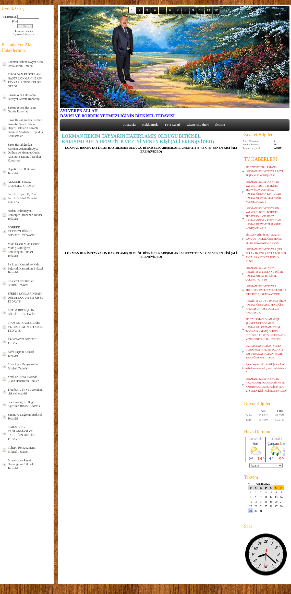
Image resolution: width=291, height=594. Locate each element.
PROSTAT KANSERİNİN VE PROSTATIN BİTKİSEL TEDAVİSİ (25, 326)
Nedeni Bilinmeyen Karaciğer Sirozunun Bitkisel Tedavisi (25, 214)
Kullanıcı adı (10, 16)
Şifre (14, 21)
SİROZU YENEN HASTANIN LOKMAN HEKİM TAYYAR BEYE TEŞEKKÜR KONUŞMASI (265, 171)
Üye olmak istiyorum (24, 34)
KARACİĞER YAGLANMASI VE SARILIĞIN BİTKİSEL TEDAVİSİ (22, 433)
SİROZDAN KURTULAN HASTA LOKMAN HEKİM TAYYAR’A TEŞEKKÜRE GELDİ (25, 80)
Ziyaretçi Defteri (198, 124)
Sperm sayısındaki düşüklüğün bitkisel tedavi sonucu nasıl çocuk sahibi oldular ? (266, 368)
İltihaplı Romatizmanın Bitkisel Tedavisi (22, 449)
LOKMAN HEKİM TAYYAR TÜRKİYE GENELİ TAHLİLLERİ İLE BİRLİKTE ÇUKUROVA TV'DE (266, 290)
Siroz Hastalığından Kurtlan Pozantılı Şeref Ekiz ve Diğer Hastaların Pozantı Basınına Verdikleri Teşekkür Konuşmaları (25, 128)
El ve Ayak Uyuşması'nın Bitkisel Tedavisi (23, 366)
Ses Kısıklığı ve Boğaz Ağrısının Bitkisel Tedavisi (24, 404)
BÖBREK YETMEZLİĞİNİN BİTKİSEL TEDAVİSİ (21, 231)
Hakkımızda (150, 124)
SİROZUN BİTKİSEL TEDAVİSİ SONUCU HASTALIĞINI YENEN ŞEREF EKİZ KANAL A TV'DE (264, 238)
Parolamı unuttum (24, 31)
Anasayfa (129, 124)
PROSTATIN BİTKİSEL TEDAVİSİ (23, 341)
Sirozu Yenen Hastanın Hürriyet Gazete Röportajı (24, 97)
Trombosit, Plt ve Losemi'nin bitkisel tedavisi (25, 391)
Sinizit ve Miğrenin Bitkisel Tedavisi (25, 417)
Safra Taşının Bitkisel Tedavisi (21, 354)
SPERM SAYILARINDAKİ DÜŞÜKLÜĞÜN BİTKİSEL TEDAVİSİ (25, 297)
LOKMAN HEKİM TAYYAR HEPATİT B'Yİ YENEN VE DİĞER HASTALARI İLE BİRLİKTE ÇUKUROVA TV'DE (264, 273)
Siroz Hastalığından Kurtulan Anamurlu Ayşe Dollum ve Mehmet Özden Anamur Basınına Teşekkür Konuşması (24, 152)
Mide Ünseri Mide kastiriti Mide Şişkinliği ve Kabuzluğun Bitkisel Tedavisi (24, 250)
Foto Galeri (172, 124)
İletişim (220, 124)
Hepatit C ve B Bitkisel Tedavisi (22, 171)
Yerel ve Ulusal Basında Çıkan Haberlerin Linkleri (24, 379)
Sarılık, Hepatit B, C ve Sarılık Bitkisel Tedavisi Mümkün (22, 198)
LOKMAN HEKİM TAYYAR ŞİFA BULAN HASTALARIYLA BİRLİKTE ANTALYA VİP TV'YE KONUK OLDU (266, 255)
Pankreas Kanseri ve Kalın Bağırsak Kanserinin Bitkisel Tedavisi (25, 268)
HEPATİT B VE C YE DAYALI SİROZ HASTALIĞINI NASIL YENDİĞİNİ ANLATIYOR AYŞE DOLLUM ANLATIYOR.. (266, 306)
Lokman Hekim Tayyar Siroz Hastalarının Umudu (25, 64)
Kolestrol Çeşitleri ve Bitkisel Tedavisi (21, 283)
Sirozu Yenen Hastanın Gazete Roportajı (22, 109)
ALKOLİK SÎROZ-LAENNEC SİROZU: (21, 184)
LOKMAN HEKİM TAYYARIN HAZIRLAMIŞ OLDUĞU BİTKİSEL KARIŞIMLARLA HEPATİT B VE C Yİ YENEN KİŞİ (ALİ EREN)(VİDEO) (266, 384)
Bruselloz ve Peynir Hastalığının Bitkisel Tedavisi (20, 464)
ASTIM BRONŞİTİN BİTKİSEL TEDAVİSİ (21, 312)
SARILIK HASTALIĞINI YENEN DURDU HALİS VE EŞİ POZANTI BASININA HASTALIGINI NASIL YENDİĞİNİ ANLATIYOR (264, 351)
